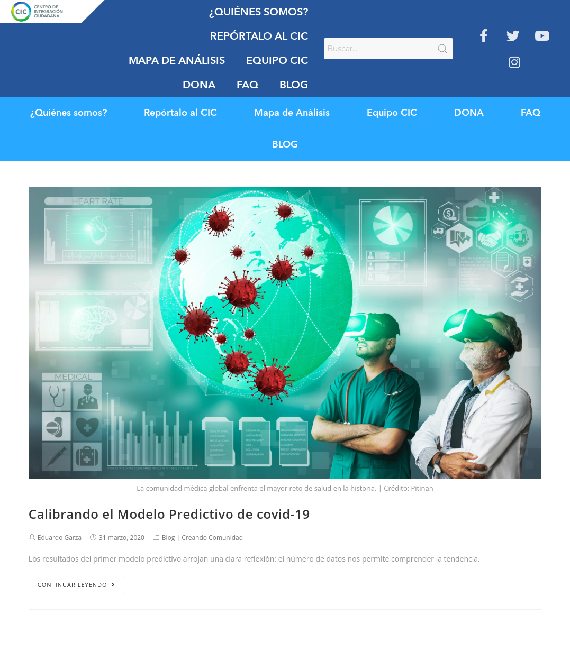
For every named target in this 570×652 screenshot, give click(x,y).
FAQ (247, 85)
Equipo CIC (277, 60)
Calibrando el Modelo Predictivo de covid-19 (169, 513)
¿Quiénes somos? (258, 12)
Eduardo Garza (60, 537)
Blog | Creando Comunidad (202, 537)
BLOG (293, 85)
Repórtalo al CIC (259, 36)
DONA (199, 85)
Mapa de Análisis (177, 60)
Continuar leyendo (76, 585)
